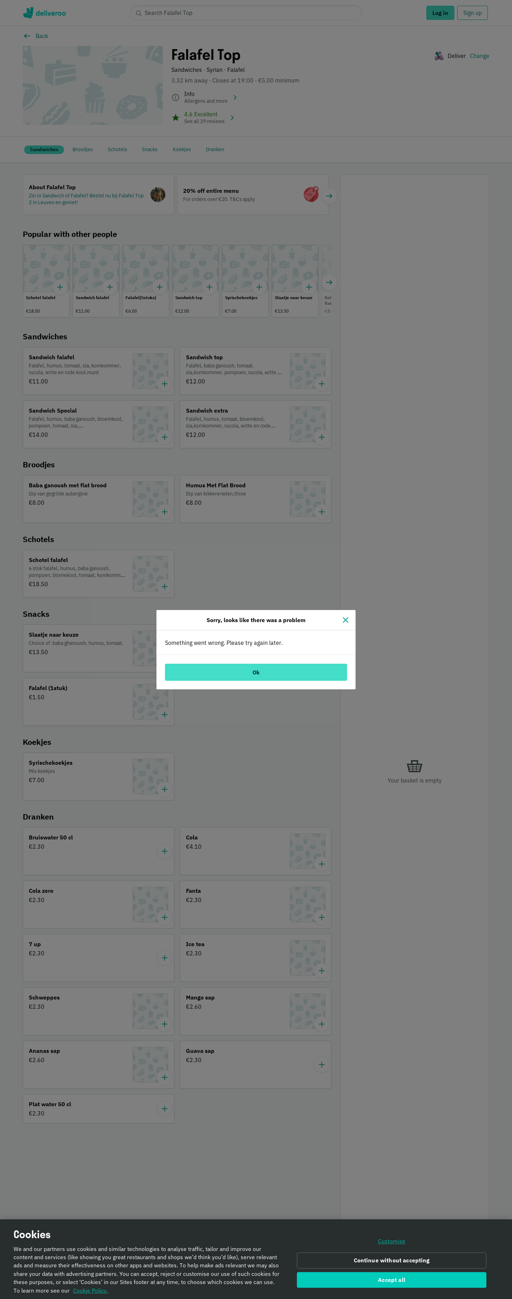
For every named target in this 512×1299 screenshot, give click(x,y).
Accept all (391, 1282)
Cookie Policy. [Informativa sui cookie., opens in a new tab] (90, 1293)
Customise (391, 1244)
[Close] (345, 620)
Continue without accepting (392, 1263)
